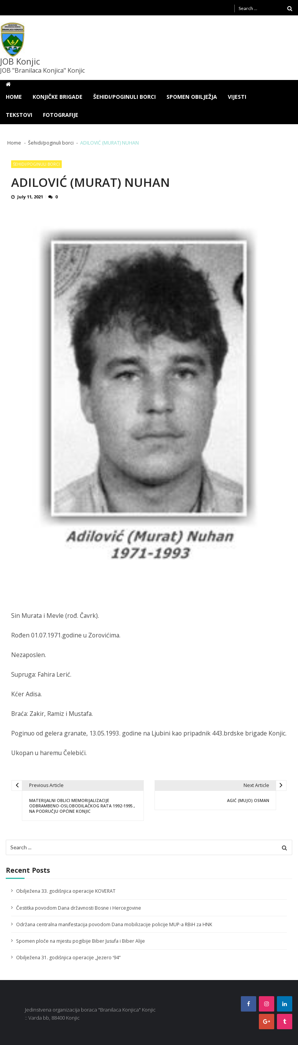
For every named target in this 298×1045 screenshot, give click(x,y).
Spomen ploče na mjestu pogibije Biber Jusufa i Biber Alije (80, 941)
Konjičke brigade (57, 96)
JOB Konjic (20, 61)
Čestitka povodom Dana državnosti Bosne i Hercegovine (78, 908)
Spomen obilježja (191, 96)
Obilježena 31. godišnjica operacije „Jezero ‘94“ (68, 957)
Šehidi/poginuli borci (124, 96)
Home (14, 96)
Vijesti (237, 96)
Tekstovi (19, 114)
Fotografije (60, 114)
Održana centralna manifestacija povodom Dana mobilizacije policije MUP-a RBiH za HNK (114, 924)
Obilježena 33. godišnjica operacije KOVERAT (65, 891)
